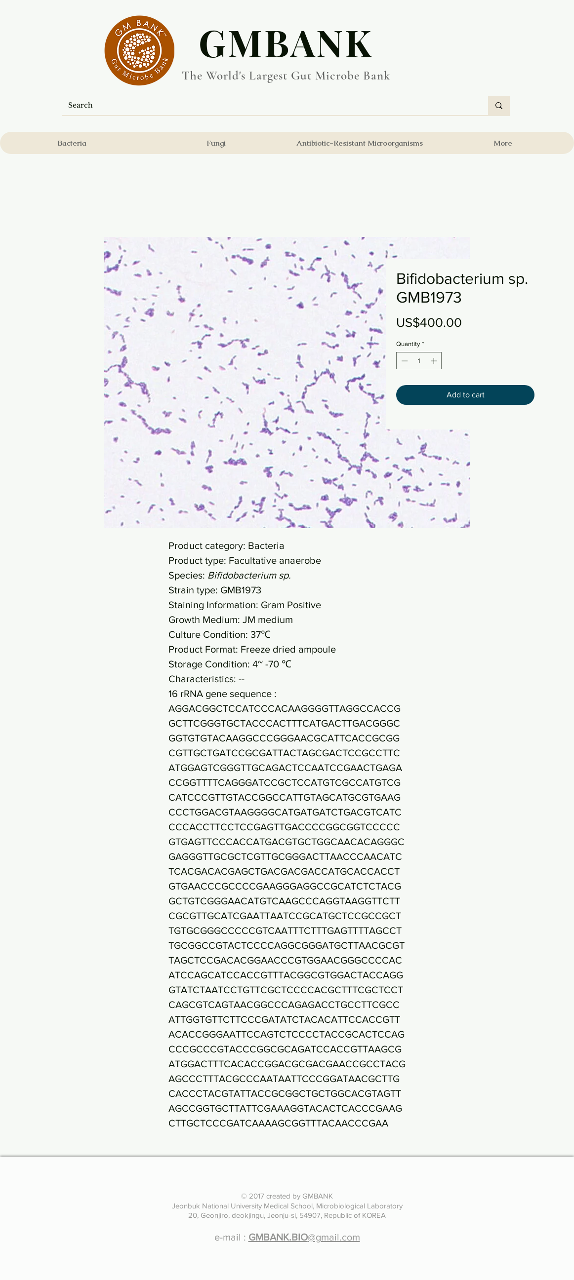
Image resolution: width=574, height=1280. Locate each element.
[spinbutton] (419, 360)
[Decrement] (404, 360)
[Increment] (435, 360)
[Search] (267, 105)
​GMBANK (286, 42)
